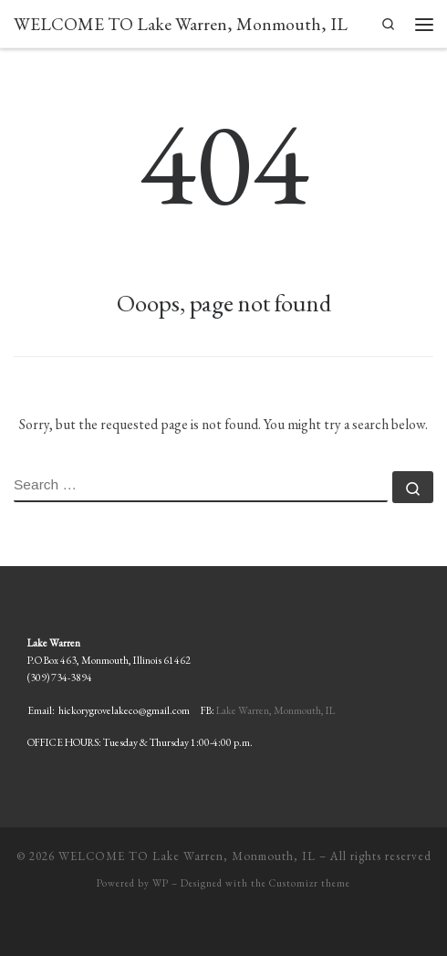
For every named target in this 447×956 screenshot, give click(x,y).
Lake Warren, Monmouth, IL (275, 710)
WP (160, 883)
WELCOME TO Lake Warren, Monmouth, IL (187, 856)
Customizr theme (309, 883)
